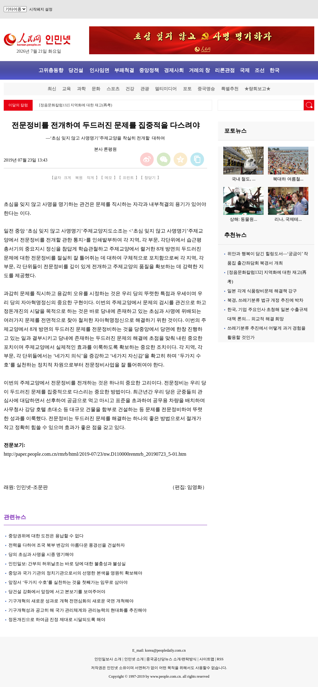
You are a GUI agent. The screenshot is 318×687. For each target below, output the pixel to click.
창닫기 (150, 177)
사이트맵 (206, 659)
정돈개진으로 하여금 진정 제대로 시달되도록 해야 (57, 619)
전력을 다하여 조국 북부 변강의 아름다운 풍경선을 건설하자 (66, 545)
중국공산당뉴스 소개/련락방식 (171, 659)
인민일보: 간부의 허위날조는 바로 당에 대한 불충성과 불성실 (67, 563)
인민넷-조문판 (32, 487)
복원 (79, 177)
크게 (67, 177)
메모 (108, 177)
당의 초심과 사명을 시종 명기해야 (41, 554)
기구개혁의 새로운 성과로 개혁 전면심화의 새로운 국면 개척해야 (71, 601)
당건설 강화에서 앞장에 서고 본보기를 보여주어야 (57, 591)
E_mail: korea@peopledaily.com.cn (159, 650)
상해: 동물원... (243, 219)
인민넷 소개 (133, 659)
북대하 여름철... (288, 179)
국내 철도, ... (244, 179)
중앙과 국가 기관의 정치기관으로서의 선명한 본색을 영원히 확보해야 (75, 573)
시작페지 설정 (40, 9)
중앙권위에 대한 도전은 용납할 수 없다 (46, 536)
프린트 (128, 177)
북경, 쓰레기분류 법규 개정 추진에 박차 (265, 300)
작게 (90, 177)
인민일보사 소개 (107, 659)
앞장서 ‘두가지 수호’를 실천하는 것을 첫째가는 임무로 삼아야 (68, 582)
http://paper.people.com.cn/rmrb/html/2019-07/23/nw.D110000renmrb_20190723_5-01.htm (95, 454)
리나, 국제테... (288, 219)
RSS (220, 659)
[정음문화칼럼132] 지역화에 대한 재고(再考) (75, 105)
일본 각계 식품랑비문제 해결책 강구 (262, 291)
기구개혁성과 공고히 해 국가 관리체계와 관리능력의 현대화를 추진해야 (77, 610)
